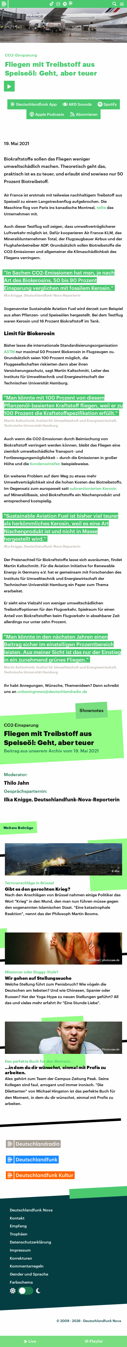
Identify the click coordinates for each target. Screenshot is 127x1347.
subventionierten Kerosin (93, 488)
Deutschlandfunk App (33, 104)
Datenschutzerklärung (30, 1242)
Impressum (20, 1250)
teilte (101, 207)
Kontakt (17, 1218)
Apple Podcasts (46, 114)
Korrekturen (21, 1258)
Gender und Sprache (29, 1274)
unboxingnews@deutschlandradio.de (52, 691)
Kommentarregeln (27, 1266)
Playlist (96, 1341)
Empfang (18, 1225)
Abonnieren (84, 114)
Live (32, 1341)
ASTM (9, 351)
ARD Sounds (77, 104)
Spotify (107, 104)
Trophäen (18, 1234)
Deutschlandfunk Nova (31, 1210)
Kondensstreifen (45, 463)
